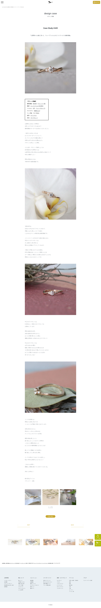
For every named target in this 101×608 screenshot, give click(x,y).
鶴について (20, 580)
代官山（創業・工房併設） (74, 580)
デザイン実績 (20, 585)
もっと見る (50, 507)
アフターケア (20, 586)
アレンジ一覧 (41, 103)
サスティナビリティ (21, 588)
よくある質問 (20, 589)
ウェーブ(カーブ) (40, 108)
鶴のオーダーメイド (47, 580)
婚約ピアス (32, 588)
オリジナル (34, 115)
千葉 (70, 588)
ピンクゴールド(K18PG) (37, 106)
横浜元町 (70, 585)
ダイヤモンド (34, 118)
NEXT (23, 525)
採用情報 (5, 586)
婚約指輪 (31, 580)
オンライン (71, 589)
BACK (77, 525)
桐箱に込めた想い (21, 583)
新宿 (70, 583)
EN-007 (35, 103)
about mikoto (15, 542)
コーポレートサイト (7, 580)
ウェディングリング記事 (87, 580)
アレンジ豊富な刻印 (47, 585)
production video (50, 542)
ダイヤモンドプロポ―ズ (34, 585)
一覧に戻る (50, 516)
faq (86, 542)
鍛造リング (32, 586)
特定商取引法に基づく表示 (9, 585)
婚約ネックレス (33, 583)
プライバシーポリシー (8, 583)
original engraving (32, 542)
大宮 (70, 586)
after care (68, 542)
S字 (34, 108)
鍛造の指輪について (47, 583)
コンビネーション (60, 588)
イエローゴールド (60, 583)
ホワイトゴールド (60, 586)
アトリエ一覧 (71, 591)
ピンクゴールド (59, 585)
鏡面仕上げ (37, 110)
